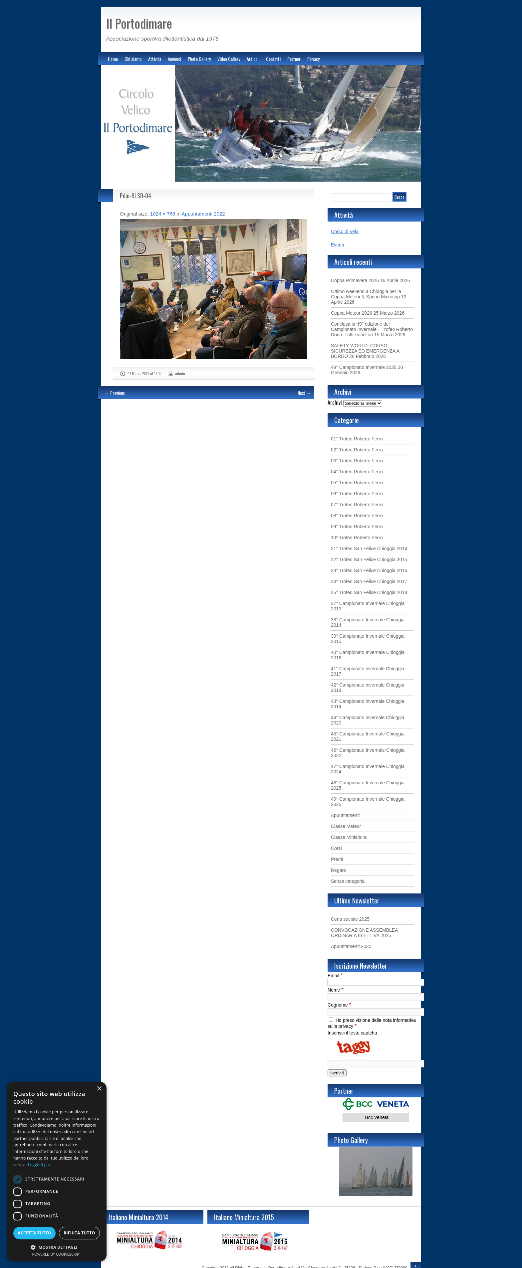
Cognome (339, 1005)
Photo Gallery (199, 58)
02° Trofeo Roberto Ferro (357, 449)
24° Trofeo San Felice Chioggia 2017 (369, 581)
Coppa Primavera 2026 (355, 280)
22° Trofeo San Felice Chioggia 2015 (369, 559)
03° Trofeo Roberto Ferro (357, 460)
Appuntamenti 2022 (203, 214)
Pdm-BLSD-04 (135, 195)
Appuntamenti (345, 815)
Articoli (253, 58)
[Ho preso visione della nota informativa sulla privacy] (331, 1020)
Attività (154, 58)
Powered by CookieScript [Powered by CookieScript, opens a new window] (56, 1254)
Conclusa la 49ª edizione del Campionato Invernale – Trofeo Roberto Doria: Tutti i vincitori (372, 329)
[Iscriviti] (337, 1072)
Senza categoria (348, 881)
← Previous (115, 392)
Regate (338, 870)
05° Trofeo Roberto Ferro (357, 482)
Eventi (337, 244)
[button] (56, 1247)
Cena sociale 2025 (350, 919)
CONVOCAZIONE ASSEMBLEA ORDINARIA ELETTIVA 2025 (364, 932)
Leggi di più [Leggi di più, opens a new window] (39, 1165)
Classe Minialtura (349, 837)
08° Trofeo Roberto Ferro (357, 515)
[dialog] (57, 1171)
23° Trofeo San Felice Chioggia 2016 (369, 570)
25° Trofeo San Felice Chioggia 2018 (369, 592)
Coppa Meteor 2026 (351, 313)
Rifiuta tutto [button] (79, 1233)
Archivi (335, 402)
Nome (336, 990)
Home (113, 58)
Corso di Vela (345, 231)
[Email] (376, 982)
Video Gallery (228, 58)
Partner (294, 58)
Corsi (336, 848)
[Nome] (376, 997)
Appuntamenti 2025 (351, 946)
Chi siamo (133, 58)
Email (335, 975)
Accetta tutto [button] (34, 1233)
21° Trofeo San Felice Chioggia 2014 (369, 548)
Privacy (313, 58)
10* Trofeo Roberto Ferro (357, 537)
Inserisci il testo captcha (352, 1032)
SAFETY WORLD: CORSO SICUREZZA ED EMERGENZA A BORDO (365, 351)
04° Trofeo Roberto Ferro (357, 471)
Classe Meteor (346, 826)
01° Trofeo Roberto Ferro (357, 438)
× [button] (99, 1088)
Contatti (273, 58)
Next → (304, 392)
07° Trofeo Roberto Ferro (357, 504)
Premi (337, 859)
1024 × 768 (162, 214)
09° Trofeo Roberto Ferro (357, 526)
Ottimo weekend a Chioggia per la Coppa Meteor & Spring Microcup (366, 294)
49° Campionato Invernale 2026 (363, 367)
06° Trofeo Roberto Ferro (357, 493)
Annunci (174, 58)
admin (180, 373)
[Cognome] (376, 1012)
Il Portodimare (139, 23)
